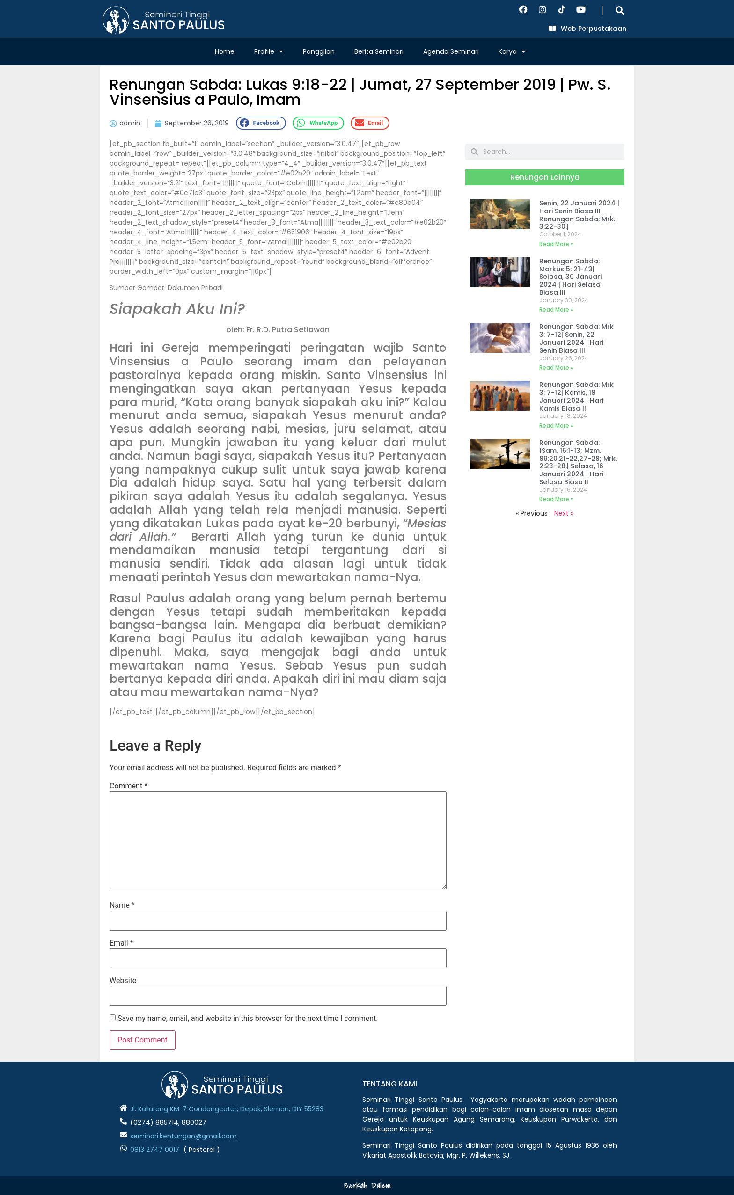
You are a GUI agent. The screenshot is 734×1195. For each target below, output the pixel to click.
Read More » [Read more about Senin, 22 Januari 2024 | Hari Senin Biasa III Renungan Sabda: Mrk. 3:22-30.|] (556, 244)
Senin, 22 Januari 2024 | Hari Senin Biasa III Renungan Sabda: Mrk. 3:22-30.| (579, 214)
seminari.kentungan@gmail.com (183, 1136)
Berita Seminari (379, 51)
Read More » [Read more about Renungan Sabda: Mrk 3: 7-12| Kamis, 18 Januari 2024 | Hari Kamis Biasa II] (556, 426)
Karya (512, 51)
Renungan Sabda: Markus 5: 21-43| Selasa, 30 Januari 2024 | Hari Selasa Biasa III (570, 276)
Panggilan (319, 51)
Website (123, 980)
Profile (268, 51)
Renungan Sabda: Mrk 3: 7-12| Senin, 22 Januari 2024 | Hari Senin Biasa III (576, 338)
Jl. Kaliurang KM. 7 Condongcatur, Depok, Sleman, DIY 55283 (226, 1109)
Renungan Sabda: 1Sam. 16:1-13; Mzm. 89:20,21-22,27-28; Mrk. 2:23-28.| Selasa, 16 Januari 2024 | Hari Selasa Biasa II (578, 462)
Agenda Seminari (451, 51)
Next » (563, 513)
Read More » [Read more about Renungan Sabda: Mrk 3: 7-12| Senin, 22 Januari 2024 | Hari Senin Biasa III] (556, 368)
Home (225, 51)
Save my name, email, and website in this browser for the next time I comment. (247, 1018)
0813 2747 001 (152, 1149)
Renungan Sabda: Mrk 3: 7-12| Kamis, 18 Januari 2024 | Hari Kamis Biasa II (576, 396)
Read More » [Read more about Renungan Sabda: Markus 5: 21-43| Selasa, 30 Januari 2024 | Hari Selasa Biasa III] (556, 309)
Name (122, 905)
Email (121, 943)
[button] (620, 10)
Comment (128, 786)
